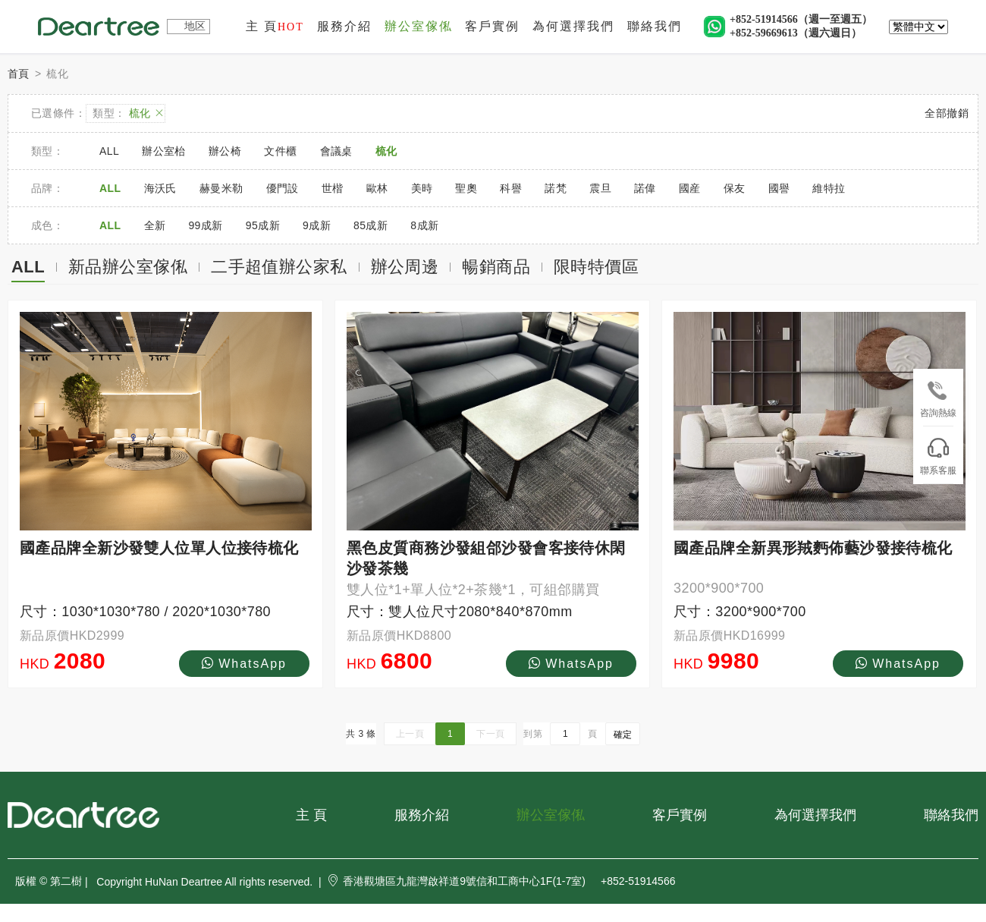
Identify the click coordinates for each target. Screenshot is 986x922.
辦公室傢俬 (419, 26)
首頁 (19, 74)
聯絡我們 (654, 26)
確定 (623, 734)
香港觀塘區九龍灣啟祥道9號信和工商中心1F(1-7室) (456, 881)
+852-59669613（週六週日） (796, 33)
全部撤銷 (947, 113)
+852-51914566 (638, 881)
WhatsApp (244, 663)
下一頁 (490, 733)
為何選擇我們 (573, 26)
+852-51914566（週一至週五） (801, 19)
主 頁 (275, 26)
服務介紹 (344, 26)
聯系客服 (938, 457)
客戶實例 (492, 26)
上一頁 (410, 733)
